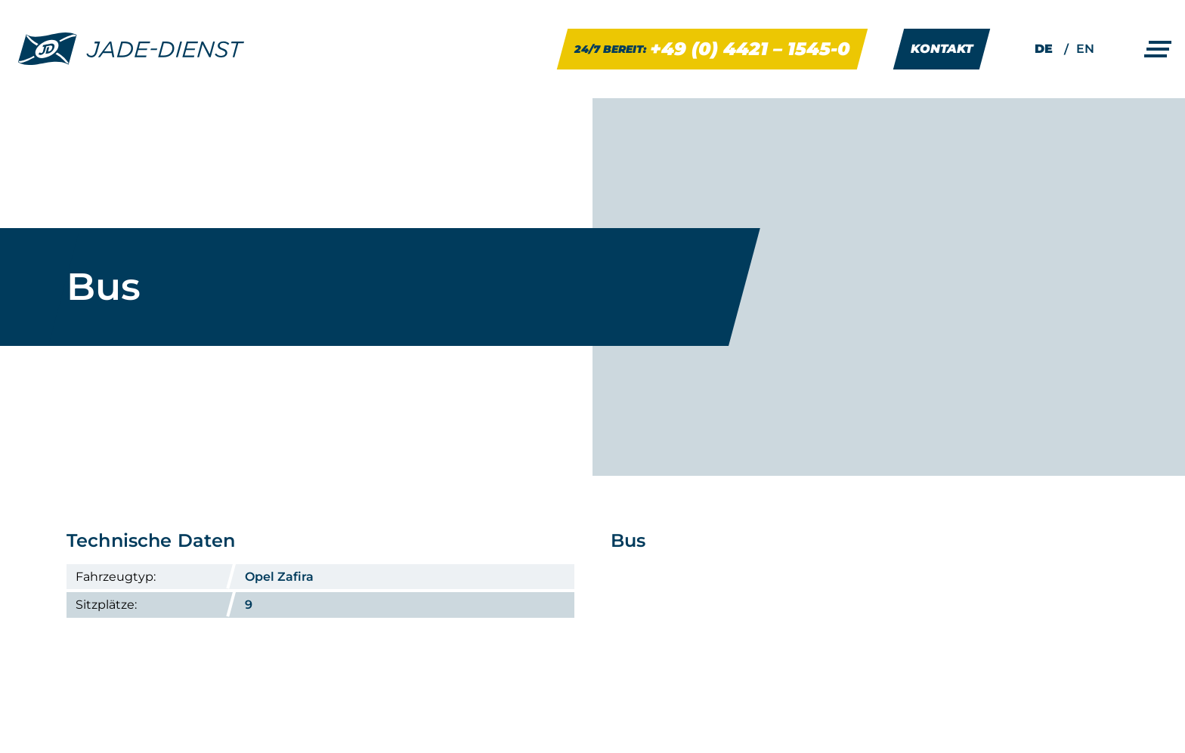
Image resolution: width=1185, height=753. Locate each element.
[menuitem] (1043, 49)
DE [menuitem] (1044, 49)
